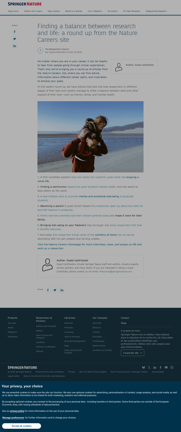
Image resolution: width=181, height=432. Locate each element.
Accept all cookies (22, 426)
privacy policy (17, 411)
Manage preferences (13, 417)
